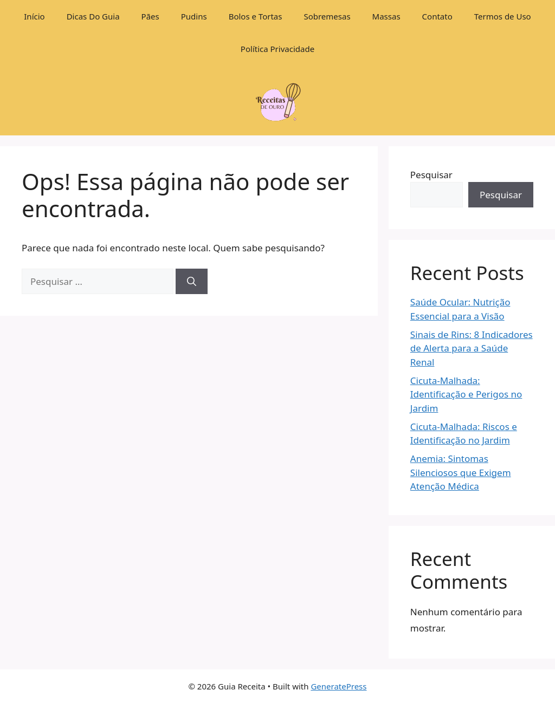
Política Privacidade (277, 48)
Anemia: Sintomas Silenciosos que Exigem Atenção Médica (460, 472)
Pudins (194, 16)
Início (34, 16)
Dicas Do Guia (93, 16)
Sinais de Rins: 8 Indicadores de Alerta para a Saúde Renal (471, 348)
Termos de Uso (502, 16)
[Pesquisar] (192, 282)
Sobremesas (327, 16)
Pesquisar (431, 174)
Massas (386, 16)
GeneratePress (338, 686)
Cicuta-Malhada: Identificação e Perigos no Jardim (466, 394)
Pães (150, 16)
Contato (437, 16)
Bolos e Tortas (255, 16)
